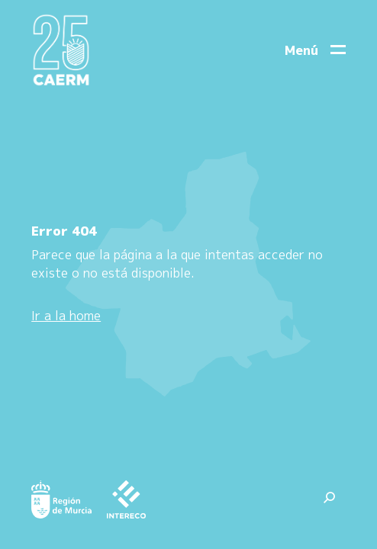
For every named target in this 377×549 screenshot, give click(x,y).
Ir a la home (66, 315)
